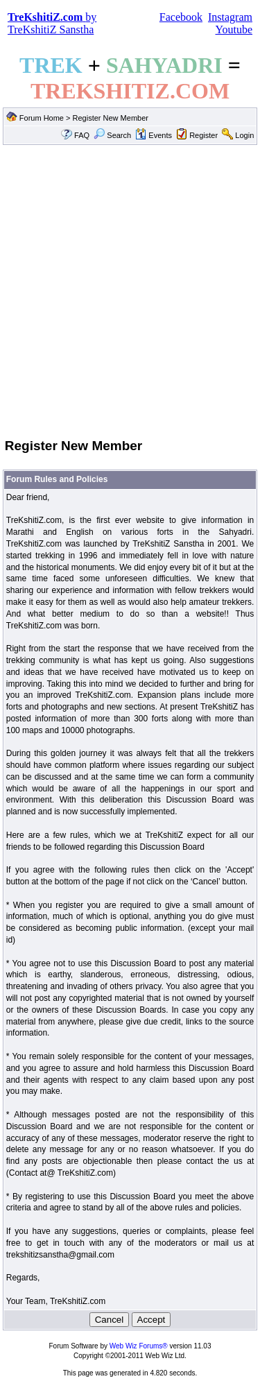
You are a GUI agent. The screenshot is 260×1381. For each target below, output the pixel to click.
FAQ (81, 135)
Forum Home (41, 118)
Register (203, 135)
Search (112, 135)
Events (153, 135)
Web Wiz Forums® (139, 1346)
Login (244, 135)
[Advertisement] (130, 290)
